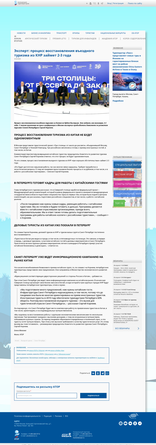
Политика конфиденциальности (26, 414)
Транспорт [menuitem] (61, 33)
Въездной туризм (26, 340)
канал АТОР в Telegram (37, 350)
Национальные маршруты (124, 188)
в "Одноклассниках (63, 353)
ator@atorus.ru (31, 434)
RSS (61, 414)
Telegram (102, 3)
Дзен (87, 3)
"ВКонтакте (49, 353)
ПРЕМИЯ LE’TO (69, 38)
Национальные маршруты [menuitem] (113, 33)
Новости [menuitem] (21, 33)
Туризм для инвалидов (89, 38)
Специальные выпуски (123, 159)
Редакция (44, 414)
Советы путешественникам (125, 178)
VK (95, 3)
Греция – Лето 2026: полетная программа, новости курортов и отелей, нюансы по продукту (125, 264)
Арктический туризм (49, 38)
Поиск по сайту (135, 3)
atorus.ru (122, 443)
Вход (110, 3)
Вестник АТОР (119, 169)
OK (99, 3)
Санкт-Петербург (40, 340)
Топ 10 (116, 197)
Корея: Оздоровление (131, 38)
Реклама (54, 414)
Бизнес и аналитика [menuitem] (40, 33)
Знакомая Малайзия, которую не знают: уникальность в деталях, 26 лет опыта (126, 301)
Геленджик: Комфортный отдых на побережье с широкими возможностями (126, 276)
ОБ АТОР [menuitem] (135, 33)
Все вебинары (121, 322)
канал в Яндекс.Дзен (58, 350)
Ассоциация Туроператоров (23, 2)
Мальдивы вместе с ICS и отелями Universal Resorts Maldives (126, 287)
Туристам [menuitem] (90, 33)
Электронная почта (23, 389)
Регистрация (119, 3)
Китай (17, 340)
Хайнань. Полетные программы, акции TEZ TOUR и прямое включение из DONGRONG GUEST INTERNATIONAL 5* (126, 314)
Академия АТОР (111, 38)
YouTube (91, 3)
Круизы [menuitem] (76, 33)
